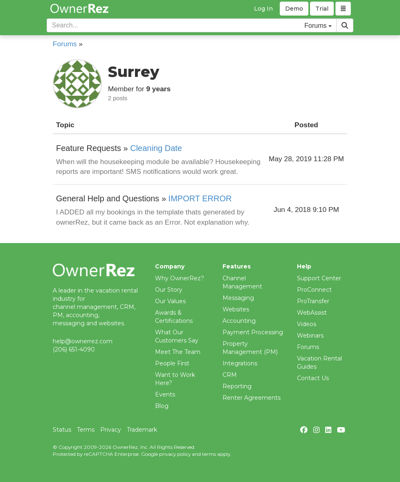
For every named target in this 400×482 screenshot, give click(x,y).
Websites (235, 309)
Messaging (238, 298)
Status (62, 429)
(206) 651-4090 (74, 349)
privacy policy (175, 454)
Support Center (319, 278)
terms (209, 454)
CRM (229, 374)
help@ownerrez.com (82, 341)
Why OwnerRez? (179, 278)
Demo (294, 8)
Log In (263, 8)
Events (165, 394)
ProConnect (314, 289)
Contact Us (313, 378)
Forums (65, 44)
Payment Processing (252, 332)
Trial (321, 8)
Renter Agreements (251, 397)
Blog (162, 406)
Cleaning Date (156, 148)
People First (172, 363)
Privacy (110, 429)
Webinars (310, 335)
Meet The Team (177, 352)
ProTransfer (313, 301)
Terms (85, 429)
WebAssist (312, 312)
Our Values (170, 301)
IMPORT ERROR (200, 198)
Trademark (142, 429)
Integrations (239, 363)
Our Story (168, 289)
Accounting (239, 320)
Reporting (237, 386)
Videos (306, 324)
